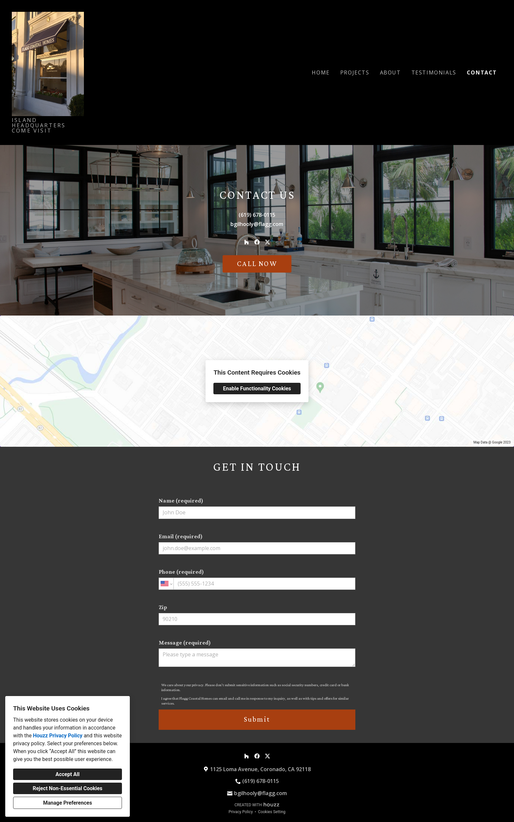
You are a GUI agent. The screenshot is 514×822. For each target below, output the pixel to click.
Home (320, 72)
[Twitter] (267, 242)
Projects (354, 72)
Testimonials (433, 72)
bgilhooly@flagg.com (256, 224)
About (390, 72)
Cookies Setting (272, 812)
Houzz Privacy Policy (57, 735)
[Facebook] (257, 242)
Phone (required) (257, 579)
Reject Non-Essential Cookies (68, 788)
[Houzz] (246, 242)
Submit (257, 719)
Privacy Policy (240, 812)
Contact (482, 72)
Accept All (67, 774)
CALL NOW (257, 263)
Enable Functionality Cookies (257, 388)
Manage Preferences (67, 803)
